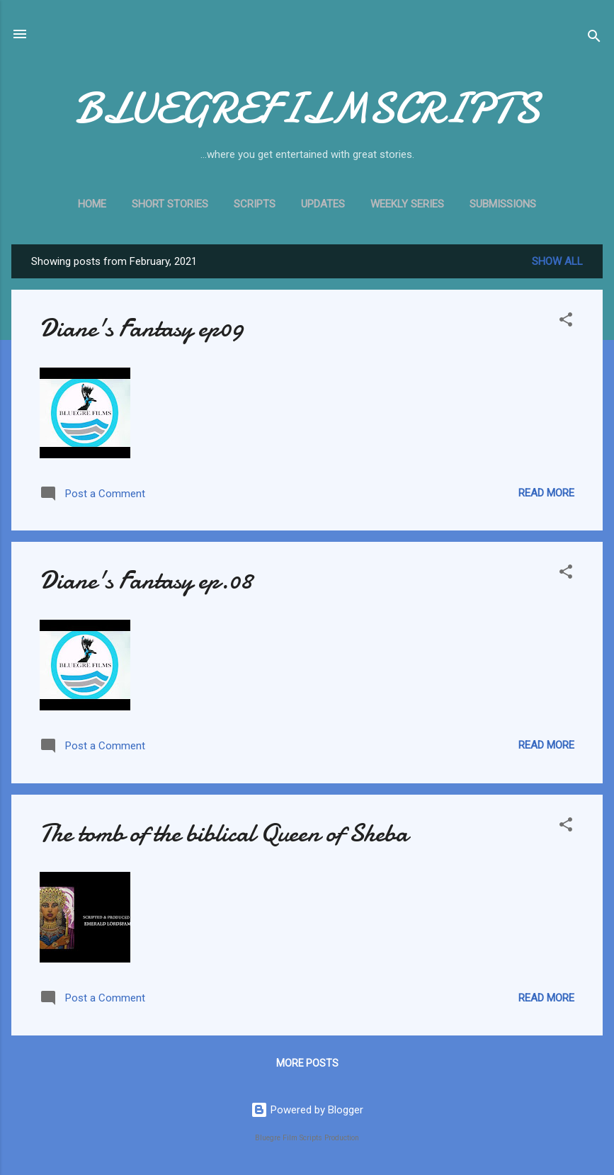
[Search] (594, 38)
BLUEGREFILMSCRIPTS (307, 108)
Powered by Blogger (307, 1109)
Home (92, 204)
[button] (565, 322)
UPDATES (323, 204)
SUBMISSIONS (503, 204)
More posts (307, 1063)
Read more (546, 493)
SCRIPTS (254, 204)
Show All (557, 261)
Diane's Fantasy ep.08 (146, 580)
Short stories (170, 204)
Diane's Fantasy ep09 (142, 328)
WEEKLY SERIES (407, 204)
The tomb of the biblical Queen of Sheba (224, 833)
